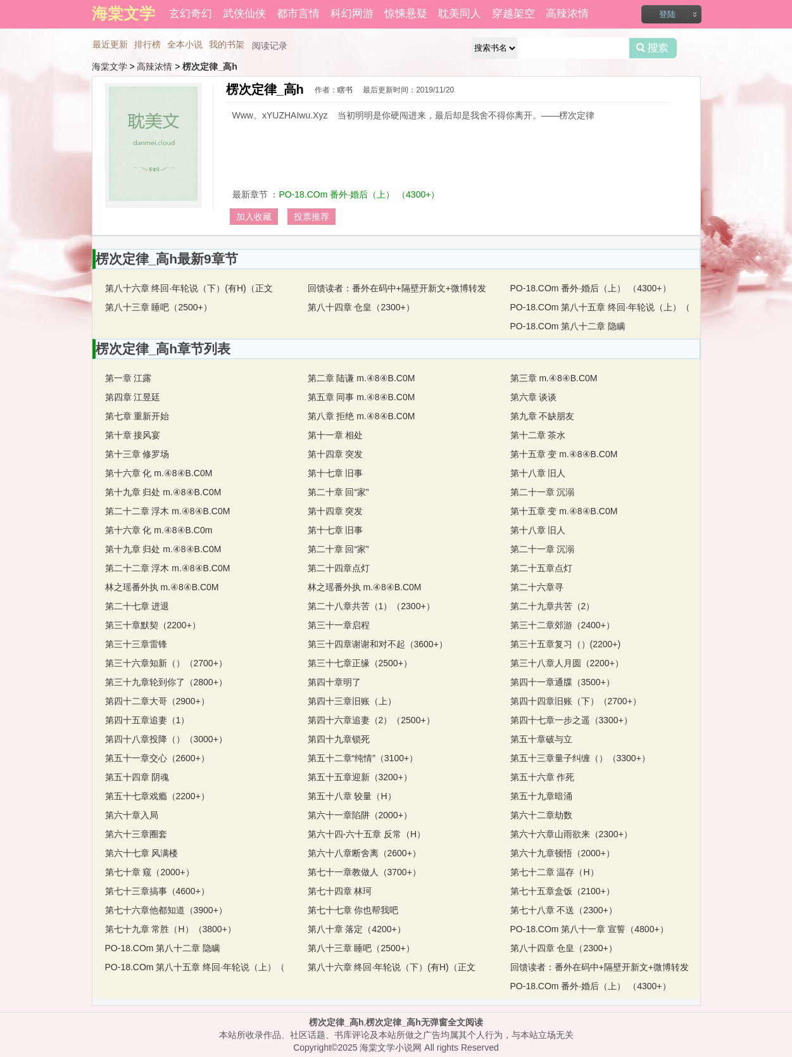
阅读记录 (269, 46)
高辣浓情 (567, 14)
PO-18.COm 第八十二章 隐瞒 (568, 326)
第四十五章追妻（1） (147, 720)
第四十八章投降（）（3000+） (166, 739)
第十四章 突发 (335, 454)
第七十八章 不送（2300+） (563, 910)
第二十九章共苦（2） (552, 606)
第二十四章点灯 (339, 568)
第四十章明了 (334, 682)
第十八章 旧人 (538, 473)
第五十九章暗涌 (541, 796)
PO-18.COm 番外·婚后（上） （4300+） (359, 194)
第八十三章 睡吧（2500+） (158, 307)
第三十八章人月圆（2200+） (567, 663)
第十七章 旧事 (335, 473)
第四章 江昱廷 (133, 397)
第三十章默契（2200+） (153, 625)
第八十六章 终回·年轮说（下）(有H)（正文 (189, 288)
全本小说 (185, 44)
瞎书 (345, 89)
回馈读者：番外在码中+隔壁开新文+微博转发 (397, 288)
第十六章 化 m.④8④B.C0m (159, 530)
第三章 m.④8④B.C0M (554, 378)
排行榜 (147, 44)
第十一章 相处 (335, 435)
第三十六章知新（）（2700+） (166, 663)
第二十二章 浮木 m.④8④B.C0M (167, 511)
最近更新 (110, 44)
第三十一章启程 (339, 625)
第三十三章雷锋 (136, 644)
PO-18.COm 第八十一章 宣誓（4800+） (589, 929)
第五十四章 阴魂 (137, 777)
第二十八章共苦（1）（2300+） (371, 606)
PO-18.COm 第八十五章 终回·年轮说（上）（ (600, 307)
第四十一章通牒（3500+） (562, 682)
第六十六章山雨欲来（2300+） (571, 834)
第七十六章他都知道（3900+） (166, 910)
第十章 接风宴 (133, 435)
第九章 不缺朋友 (542, 416)
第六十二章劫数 (541, 815)
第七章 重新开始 (137, 416)
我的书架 (226, 44)
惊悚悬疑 (405, 14)
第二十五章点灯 (541, 568)
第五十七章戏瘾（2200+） (157, 796)
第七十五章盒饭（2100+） (562, 891)
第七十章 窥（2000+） (149, 872)
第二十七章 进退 (137, 606)
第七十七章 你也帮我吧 (353, 910)
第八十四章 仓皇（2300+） (361, 307)
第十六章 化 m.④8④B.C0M (159, 473)
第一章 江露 (128, 378)
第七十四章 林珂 (340, 891)
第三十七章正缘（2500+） (360, 663)
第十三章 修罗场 (137, 454)
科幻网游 (352, 14)
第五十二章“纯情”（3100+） (363, 758)
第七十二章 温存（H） (554, 872)
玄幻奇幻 (190, 14)
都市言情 (298, 14)
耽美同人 (459, 14)
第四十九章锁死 (339, 739)
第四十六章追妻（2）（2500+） (371, 720)
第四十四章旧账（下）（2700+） (575, 701)
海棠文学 (109, 66)
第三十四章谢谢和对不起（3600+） (378, 644)
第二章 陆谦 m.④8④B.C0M (361, 378)
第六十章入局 (131, 815)
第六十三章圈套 (136, 834)
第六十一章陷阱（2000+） (360, 815)
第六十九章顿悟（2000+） (562, 853)
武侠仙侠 (244, 14)
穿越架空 (513, 14)
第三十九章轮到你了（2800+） (166, 682)
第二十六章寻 (536, 587)
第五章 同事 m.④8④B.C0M (361, 397)
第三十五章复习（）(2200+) (565, 644)
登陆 (667, 14)
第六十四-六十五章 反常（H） (367, 834)
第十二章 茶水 (538, 435)
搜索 (653, 48)
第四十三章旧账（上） (352, 701)
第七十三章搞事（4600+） (157, 891)
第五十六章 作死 (542, 777)
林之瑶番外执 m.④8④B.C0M (365, 587)
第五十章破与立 (541, 739)
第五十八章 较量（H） (352, 796)
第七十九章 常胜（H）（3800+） (170, 929)
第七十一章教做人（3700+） (364, 872)
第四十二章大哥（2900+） (157, 701)
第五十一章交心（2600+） (157, 758)
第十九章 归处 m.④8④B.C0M (163, 492)
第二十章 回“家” (338, 492)
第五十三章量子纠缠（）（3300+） (580, 758)
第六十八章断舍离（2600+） (364, 853)
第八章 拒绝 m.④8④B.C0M (361, 416)
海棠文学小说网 (391, 1047)
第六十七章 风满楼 (142, 853)
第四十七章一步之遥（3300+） (571, 720)
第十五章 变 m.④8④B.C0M (564, 454)
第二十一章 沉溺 (542, 492)
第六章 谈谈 (533, 397)
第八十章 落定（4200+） (357, 929)
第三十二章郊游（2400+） (562, 625)
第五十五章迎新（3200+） (360, 777)
